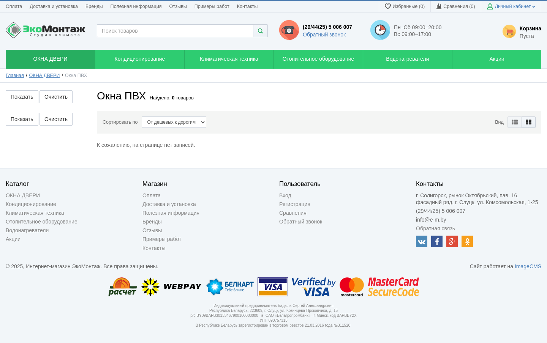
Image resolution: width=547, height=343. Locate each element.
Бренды (94, 6)
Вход (285, 195)
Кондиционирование (31, 204)
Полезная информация (136, 6)
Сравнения (293, 213)
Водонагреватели (27, 230)
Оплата (14, 6)
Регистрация (294, 204)
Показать (22, 97)
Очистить (56, 97)
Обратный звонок (324, 34)
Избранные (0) (405, 6)
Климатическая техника (35, 213)
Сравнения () (455, 6)
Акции (13, 239)
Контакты (247, 6)
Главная (15, 75)
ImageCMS (528, 266)
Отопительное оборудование (41, 222)
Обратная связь (435, 228)
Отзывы (178, 6)
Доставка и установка (54, 6)
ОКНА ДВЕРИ (44, 75)
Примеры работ (211, 6)
